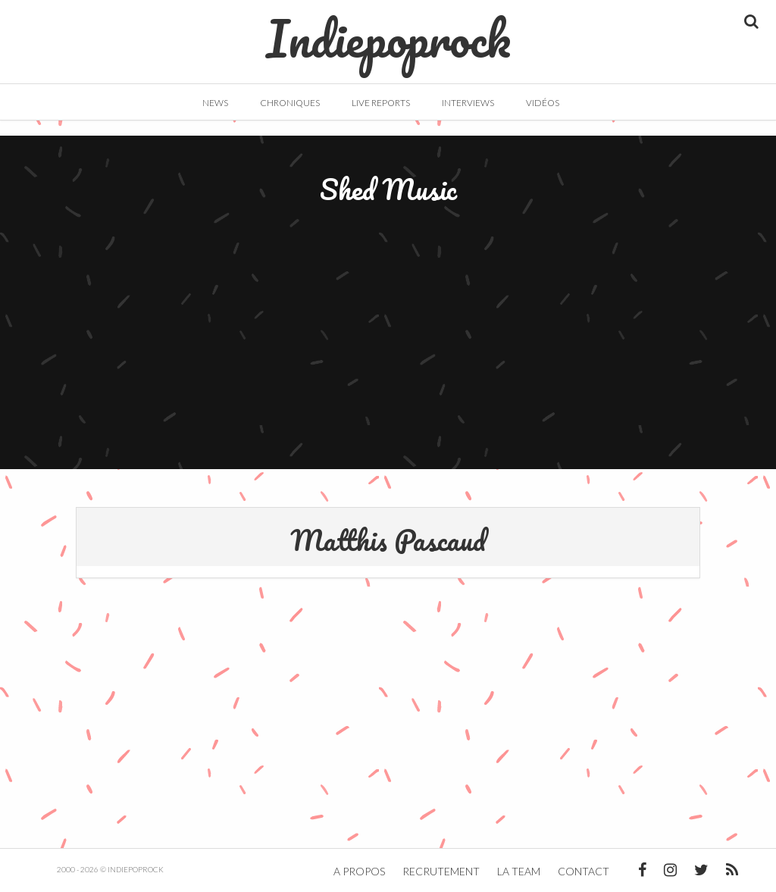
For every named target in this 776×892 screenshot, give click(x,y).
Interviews (468, 102)
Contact (583, 871)
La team (518, 871)
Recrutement (441, 871)
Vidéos (542, 102)
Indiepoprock (388, 31)
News (215, 102)
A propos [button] (359, 871)
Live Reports (381, 102)
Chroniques (290, 102)
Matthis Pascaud (388, 539)
